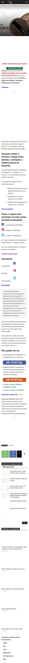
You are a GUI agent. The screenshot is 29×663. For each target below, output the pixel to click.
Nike (4, 659)
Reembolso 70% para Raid (12, 629)
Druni (5, 649)
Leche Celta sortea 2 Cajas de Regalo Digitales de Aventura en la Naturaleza (18, 495)
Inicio (2, 6)
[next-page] (5, 516)
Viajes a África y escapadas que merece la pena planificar (14, 548)
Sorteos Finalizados (9, 6)
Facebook (19, 384)
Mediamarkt (7, 653)
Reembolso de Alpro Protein (13, 569)
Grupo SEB (11, 445)
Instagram (6, 387)
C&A (4, 646)
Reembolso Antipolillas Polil (13, 589)
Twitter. (13, 387)
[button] (2, 2)
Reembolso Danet (9, 609)
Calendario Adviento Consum (18, 501)
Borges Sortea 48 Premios (18, 508)
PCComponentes (8, 656)
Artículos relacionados (11, 464)
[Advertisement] (15, 50)
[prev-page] (2, 516)
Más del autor (8, 467)
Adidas (5, 643)
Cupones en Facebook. (17, 390)
